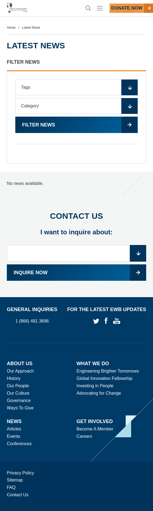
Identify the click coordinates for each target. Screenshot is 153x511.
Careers (84, 436)
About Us (20, 363)
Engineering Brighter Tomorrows (107, 371)
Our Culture (18, 393)
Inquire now (31, 272)
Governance (19, 400)
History (13, 378)
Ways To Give (20, 408)
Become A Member (94, 429)
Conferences (19, 443)
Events (13, 436)
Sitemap (15, 480)
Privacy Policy (20, 473)
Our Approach (20, 371)
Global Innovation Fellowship (104, 378)
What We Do (92, 363)
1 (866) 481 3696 (32, 321)
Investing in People (94, 385)
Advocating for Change (98, 393)
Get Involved (94, 421)
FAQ (11, 487)
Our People (18, 385)
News (14, 421)
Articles (14, 429)
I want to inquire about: (76, 232)
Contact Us (17, 494)
